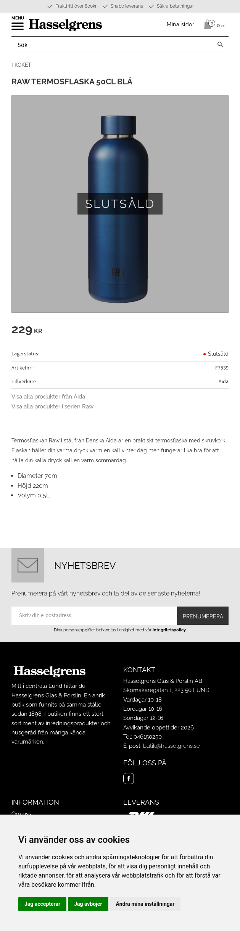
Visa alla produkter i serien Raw (52, 406)
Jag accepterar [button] (42, 904)
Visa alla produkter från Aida (48, 396)
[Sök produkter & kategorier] (111, 44)
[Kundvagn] (212, 24)
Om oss (21, 813)
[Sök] (220, 45)
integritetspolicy (169, 629)
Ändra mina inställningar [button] (145, 904)
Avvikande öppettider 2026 (158, 727)
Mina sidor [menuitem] (181, 24)
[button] (18, 28)
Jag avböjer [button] (88, 904)
